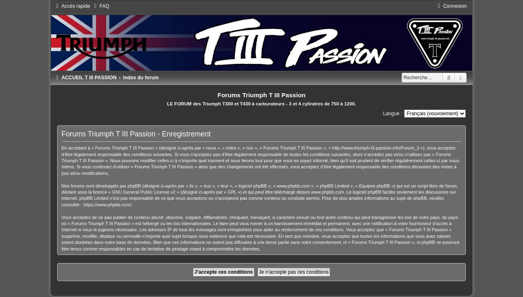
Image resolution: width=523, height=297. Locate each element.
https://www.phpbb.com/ (107, 204)
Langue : (392, 113)
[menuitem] (100, 6)
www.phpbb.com (327, 192)
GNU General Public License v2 (143, 192)
